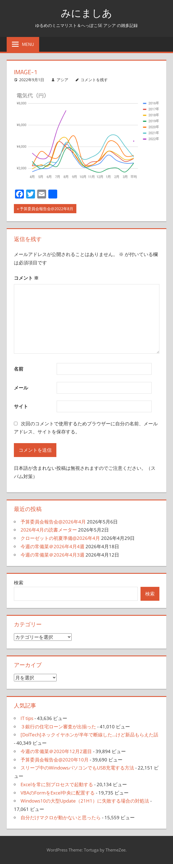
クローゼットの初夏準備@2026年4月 (60, 538)
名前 (18, 369)
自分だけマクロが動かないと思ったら (61, 817)
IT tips (27, 718)
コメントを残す (94, 79)
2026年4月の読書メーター (49, 530)
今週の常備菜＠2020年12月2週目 (56, 751)
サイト (21, 406)
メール (21, 387)
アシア (62, 79)
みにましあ (86, 13)
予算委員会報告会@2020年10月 (55, 759)
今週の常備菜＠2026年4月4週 (52, 546)
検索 (18, 582)
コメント (26, 278)
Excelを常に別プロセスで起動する (57, 784)
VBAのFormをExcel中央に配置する (58, 792)
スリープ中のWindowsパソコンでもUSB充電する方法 (77, 767)
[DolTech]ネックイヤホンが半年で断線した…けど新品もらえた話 (89, 734)
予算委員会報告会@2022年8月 (46, 209)
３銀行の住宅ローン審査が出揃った (58, 726)
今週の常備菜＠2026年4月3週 (52, 555)
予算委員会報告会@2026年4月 (53, 521)
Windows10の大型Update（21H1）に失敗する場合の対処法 (85, 801)
